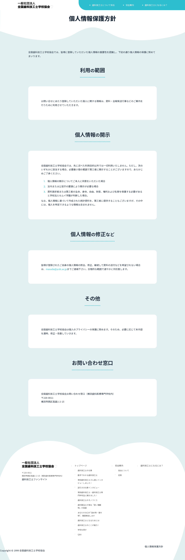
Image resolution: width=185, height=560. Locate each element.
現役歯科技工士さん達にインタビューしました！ (90, 481)
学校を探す (82, 529)
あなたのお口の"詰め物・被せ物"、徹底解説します (90, 514)
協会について (123, 470)
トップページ (81, 465)
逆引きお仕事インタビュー (88, 487)
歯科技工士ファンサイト (34, 479)
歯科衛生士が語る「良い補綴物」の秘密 (89, 506)
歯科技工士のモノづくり (88, 500)
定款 (120, 475)
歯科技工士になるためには (88, 520)
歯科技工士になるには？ (156, 5)
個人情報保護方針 (154, 546)
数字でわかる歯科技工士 (88, 475)
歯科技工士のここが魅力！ (88, 525)
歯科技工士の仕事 (85, 470)
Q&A (79, 534)
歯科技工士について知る (103, 5)
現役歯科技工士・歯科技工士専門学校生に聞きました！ (90, 494)
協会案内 (130, 5)
